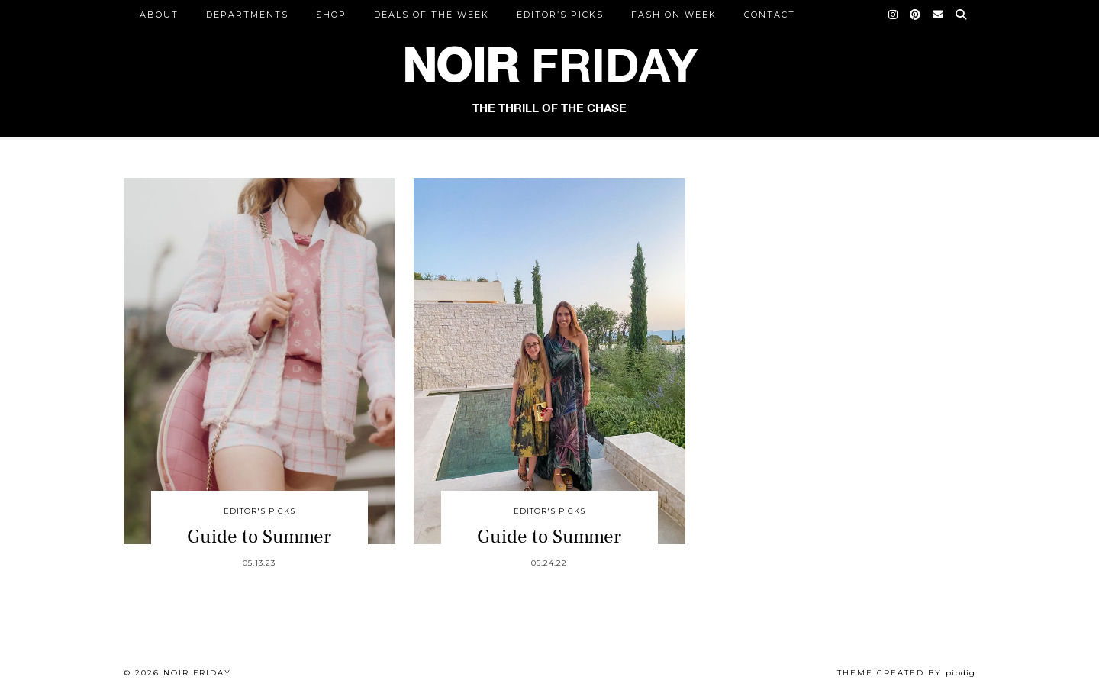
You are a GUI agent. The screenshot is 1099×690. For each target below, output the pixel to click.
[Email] (939, 14)
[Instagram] (893, 14)
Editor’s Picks (560, 14)
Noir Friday (197, 673)
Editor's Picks (259, 511)
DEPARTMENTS (247, 14)
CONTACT (769, 14)
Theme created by (906, 673)
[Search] (962, 14)
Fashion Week (674, 14)
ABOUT (159, 14)
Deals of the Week (431, 14)
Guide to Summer (259, 536)
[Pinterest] (916, 14)
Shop (331, 14)
